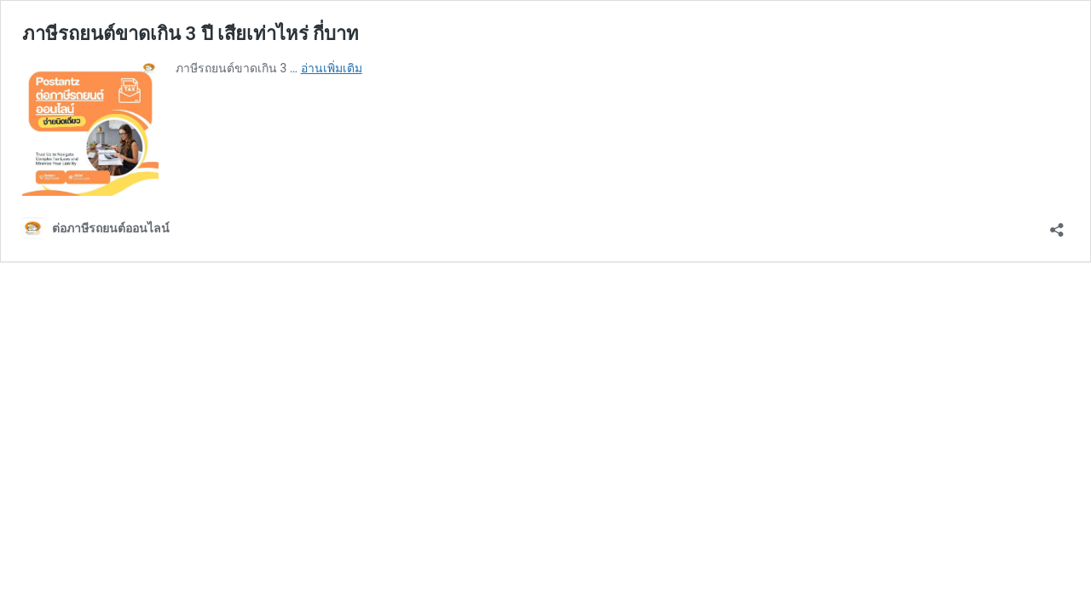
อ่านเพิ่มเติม (331, 68)
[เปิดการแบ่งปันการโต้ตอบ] (1057, 224)
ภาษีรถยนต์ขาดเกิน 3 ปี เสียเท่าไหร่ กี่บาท (190, 33)
